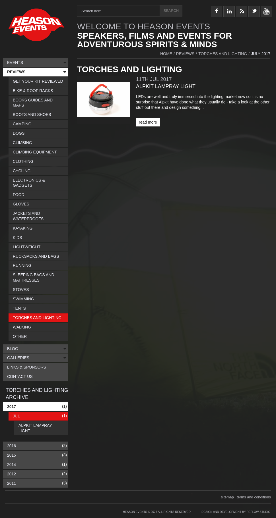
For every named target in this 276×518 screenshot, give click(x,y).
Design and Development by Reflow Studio (235, 511)
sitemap (227, 497)
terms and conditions (254, 497)
